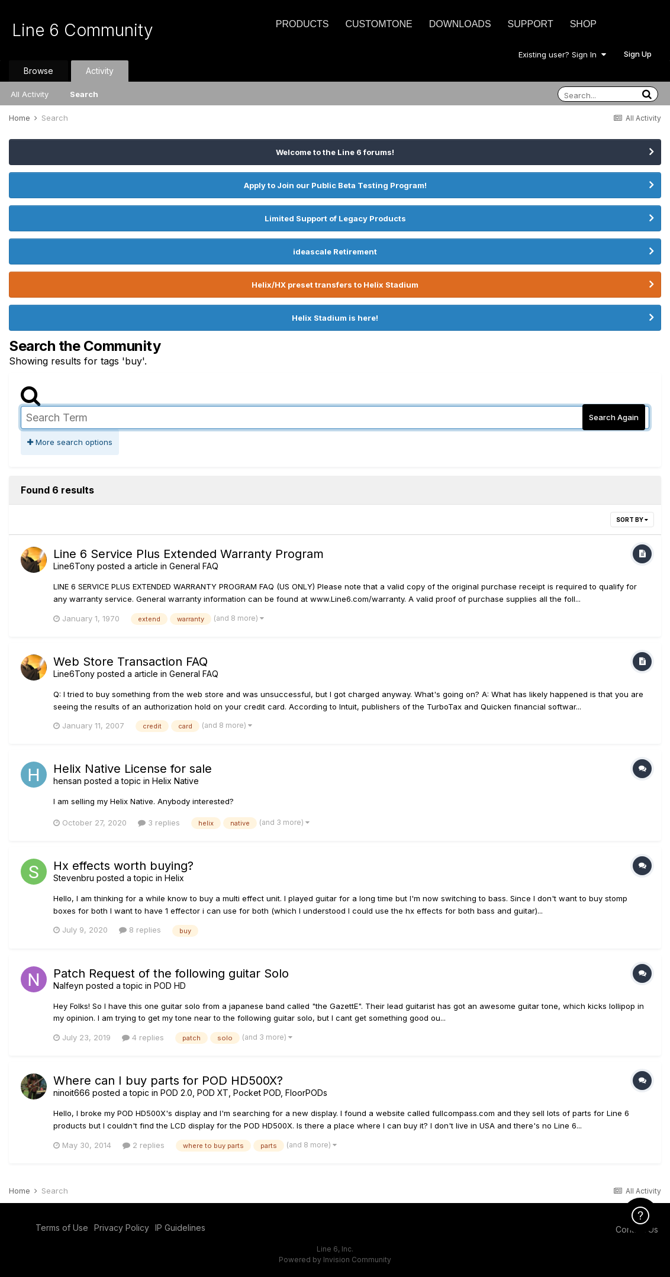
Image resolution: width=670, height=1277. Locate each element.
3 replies (159, 822)
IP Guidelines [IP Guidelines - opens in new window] (180, 1228)
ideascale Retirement (335, 251)
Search (84, 94)
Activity (100, 71)
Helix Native (175, 781)
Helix (174, 878)
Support (530, 24)
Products (302, 24)
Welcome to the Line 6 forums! (335, 152)
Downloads (460, 24)
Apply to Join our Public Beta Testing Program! (335, 185)
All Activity (30, 94)
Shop (583, 24)
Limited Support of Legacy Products (335, 218)
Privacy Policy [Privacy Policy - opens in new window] (121, 1228)
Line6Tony (74, 566)
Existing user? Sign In (562, 54)
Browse (38, 71)
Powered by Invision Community (335, 1259)
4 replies (143, 1037)
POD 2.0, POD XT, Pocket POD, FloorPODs (243, 1093)
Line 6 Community (82, 30)
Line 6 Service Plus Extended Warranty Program (188, 554)
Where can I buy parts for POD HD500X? (168, 1080)
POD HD (170, 986)
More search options (69, 442)
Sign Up (638, 54)
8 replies (140, 929)
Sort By (632, 519)
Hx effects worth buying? (123, 866)
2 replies (144, 1145)
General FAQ (193, 566)
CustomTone (378, 24)
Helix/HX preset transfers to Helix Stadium (335, 284)
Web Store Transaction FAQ (130, 661)
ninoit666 (71, 1093)
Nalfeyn (68, 986)
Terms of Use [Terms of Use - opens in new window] (62, 1228)
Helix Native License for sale (132, 769)
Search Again (614, 417)
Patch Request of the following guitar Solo (171, 973)
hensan (67, 781)
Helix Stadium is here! (335, 318)
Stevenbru (73, 878)
